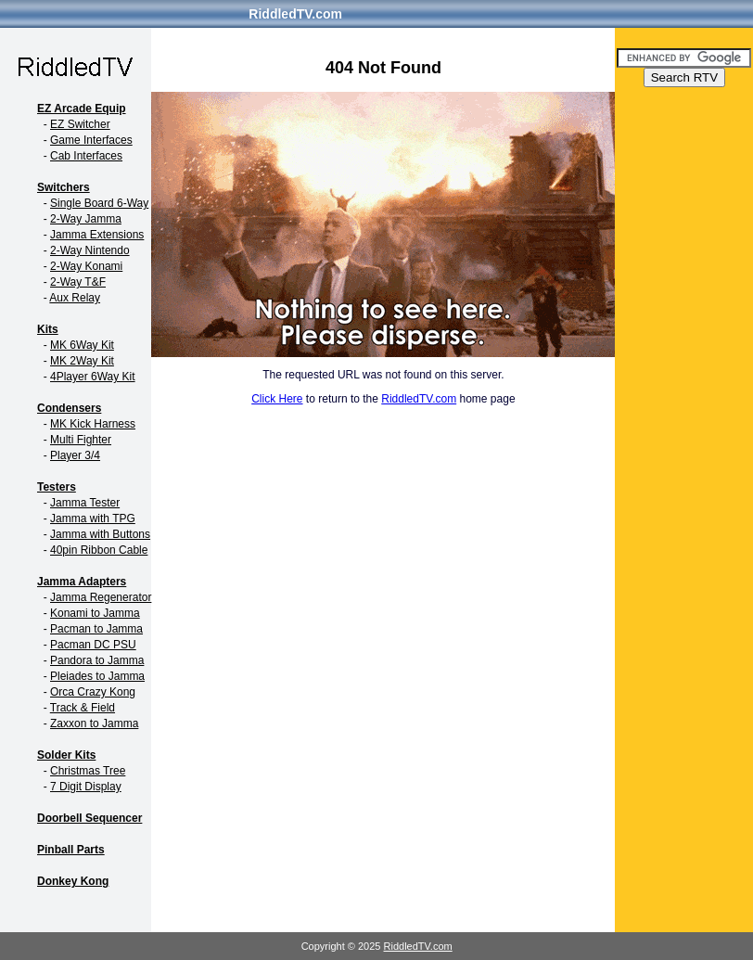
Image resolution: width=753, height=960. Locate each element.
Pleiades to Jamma (97, 676)
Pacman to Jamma (96, 628)
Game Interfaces (91, 140)
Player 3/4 (75, 455)
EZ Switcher (80, 124)
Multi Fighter (80, 439)
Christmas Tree (87, 770)
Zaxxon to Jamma (94, 723)
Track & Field (82, 707)
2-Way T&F (78, 281)
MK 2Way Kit (82, 360)
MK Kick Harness (92, 423)
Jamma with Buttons (100, 534)
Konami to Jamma (95, 613)
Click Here (276, 398)
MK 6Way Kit (82, 345)
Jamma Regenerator (100, 597)
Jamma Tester (85, 502)
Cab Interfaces (86, 155)
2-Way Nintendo (90, 250)
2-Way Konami (86, 266)
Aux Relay (74, 297)
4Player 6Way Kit (92, 376)
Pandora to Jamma (97, 660)
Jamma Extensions (97, 234)
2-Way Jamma (85, 218)
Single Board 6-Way (99, 203)
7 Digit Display (85, 786)
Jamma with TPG (92, 518)
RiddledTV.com (295, 13)
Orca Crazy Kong (92, 691)
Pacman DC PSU (93, 644)
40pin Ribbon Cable (98, 550)
